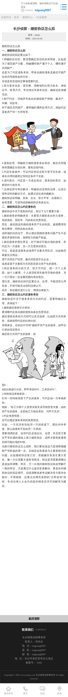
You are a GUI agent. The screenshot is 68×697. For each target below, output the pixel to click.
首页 (16, 17)
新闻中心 (27, 17)
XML (39, 662)
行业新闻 (41, 17)
